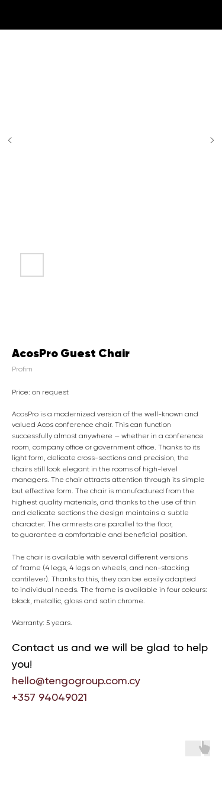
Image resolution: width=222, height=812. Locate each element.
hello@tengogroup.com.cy (76, 680)
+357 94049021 (49, 697)
